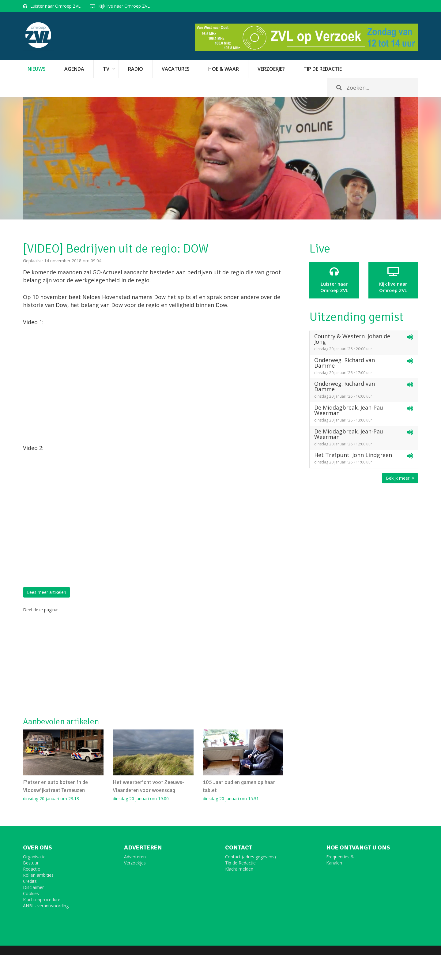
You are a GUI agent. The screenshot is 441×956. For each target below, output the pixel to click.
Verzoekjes (135, 864)
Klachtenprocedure (41, 901)
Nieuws (37, 69)
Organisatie (34, 858)
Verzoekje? (271, 69)
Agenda (74, 69)
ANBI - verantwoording (46, 907)
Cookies (31, 895)
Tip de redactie (322, 69)
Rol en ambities (38, 876)
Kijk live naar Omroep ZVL (124, 6)
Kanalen (334, 864)
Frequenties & (340, 858)
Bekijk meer (400, 478)
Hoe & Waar (223, 69)
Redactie (31, 870)
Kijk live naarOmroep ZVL (393, 280)
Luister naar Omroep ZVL (55, 6)
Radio (135, 69)
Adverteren (135, 858)
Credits (30, 882)
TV (106, 69)
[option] (220, 158)
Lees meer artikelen (46, 592)
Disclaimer (33, 888)
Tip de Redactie (240, 864)
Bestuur (31, 864)
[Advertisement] (153, 665)
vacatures (176, 69)
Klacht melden (239, 870)
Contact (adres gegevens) (250, 858)
